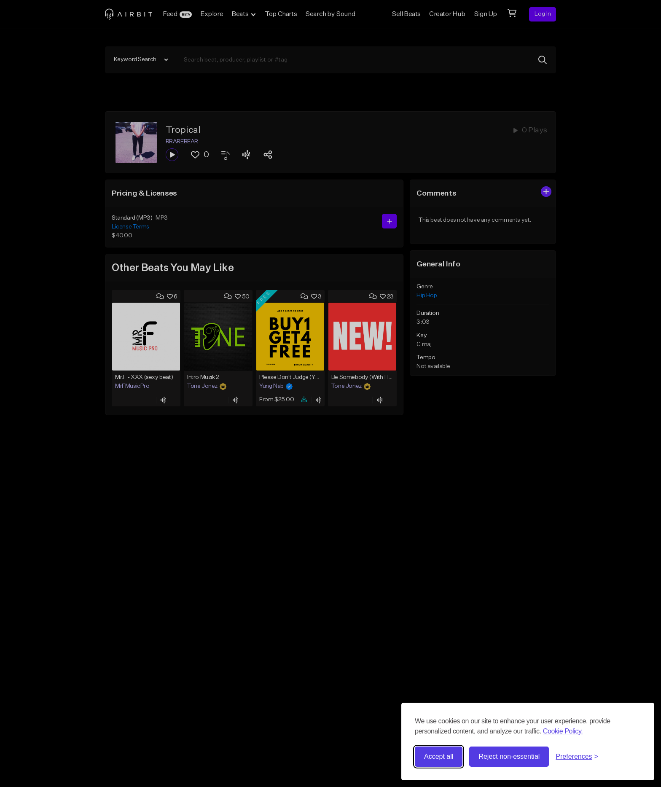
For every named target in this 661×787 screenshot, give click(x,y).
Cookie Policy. (563, 731)
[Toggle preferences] (577, 756)
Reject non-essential (509, 756)
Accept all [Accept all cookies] (438, 756)
